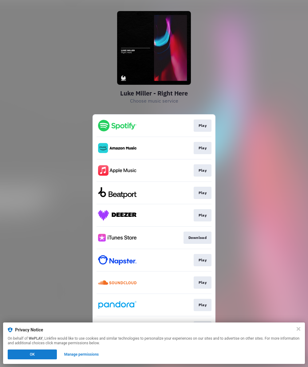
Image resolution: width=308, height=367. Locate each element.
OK (32, 354)
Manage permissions (81, 354)
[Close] (298, 329)
